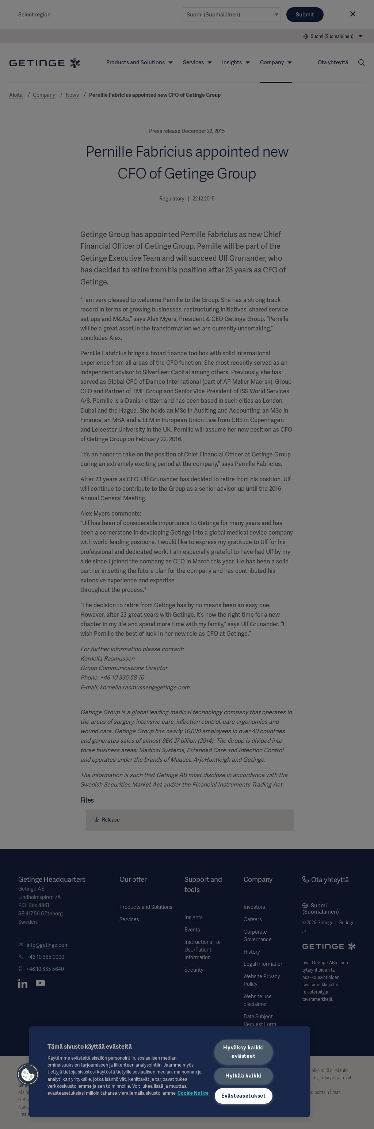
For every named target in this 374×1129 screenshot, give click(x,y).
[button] (28, 1074)
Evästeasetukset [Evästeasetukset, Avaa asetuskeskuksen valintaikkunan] (243, 1095)
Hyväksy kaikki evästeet (243, 1051)
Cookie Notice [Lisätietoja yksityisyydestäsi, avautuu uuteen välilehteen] (193, 1093)
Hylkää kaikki (243, 1075)
